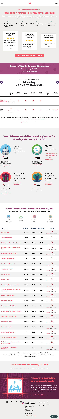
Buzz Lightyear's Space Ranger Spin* (10, 248)
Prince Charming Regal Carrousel (11, 311)
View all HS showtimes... (17, 183)
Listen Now (31, 416)
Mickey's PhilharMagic (7, 295)
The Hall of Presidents (7, 258)
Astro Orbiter (5, 232)
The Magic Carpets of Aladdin (10, 285)
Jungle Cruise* (5, 274)
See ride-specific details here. (38, 119)
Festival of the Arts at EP (55, 110)
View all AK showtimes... (49, 183)
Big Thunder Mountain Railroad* (10, 243)
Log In (56, 3)
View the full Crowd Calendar (29, 71)
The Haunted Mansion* (8, 264)
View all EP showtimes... (49, 158)
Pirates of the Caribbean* (9, 306)
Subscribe (10, 101)
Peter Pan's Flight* (6, 300)
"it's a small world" (7, 269)
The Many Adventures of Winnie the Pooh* (10, 290)
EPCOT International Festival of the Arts (51, 154)
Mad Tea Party (5, 279)
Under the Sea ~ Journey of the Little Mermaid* (10, 342)
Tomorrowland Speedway (8, 337)
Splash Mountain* (6, 327)
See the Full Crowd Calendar (39, 395)
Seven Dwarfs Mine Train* (9, 316)
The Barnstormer (6, 237)
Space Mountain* (6, 321)
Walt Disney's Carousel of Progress (9, 347)
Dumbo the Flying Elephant (9, 253)
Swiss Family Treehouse (8, 332)
